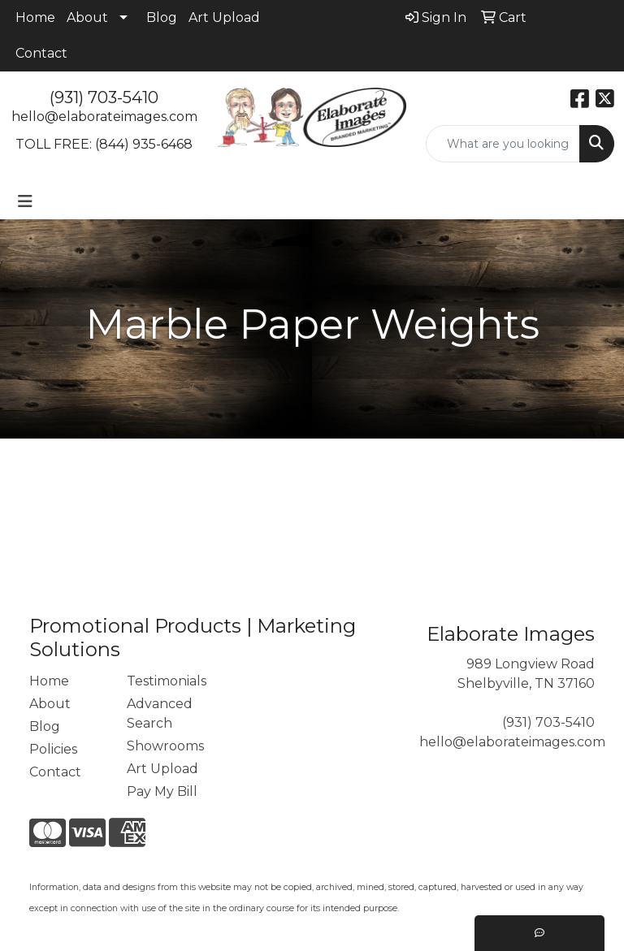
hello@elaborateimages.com (104, 116)
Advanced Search (160, 713)
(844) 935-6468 (144, 144)
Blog (161, 17)
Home (35, 17)
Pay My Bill (162, 791)
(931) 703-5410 (104, 97)
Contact (41, 53)
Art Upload (224, 17)
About (87, 17)
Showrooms (165, 746)
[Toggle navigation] (25, 201)
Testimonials (166, 681)
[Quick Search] (503, 143)
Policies (53, 749)
